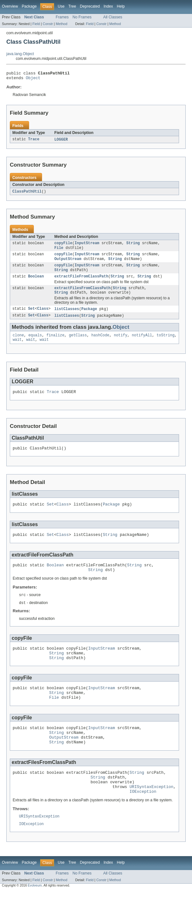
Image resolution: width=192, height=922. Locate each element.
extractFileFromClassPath (81, 282)
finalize (55, 343)
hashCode (100, 343)
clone (18, 343)
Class (42, 316)
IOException (142, 821)
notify (120, 343)
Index (108, 6)
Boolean (36, 282)
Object (33, 79)
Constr (48, 24)
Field (36, 24)
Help (121, 6)
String (133, 246)
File (58, 251)
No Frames (81, 17)
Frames (62, 17)
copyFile (63, 246)
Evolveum (35, 916)
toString (166, 343)
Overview (10, 6)
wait (17, 348)
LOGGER (61, 141)
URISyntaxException (151, 815)
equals (35, 343)
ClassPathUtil (26, 193)
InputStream (87, 246)
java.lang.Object (20, 54)
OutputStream (67, 263)
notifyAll (142, 343)
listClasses (66, 316)
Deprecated (90, 6)
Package (29, 6)
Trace (34, 141)
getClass (78, 343)
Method (61, 24)
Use (61, 6)
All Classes (112, 17)
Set (31, 316)
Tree (72, 6)
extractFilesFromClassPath (82, 294)
